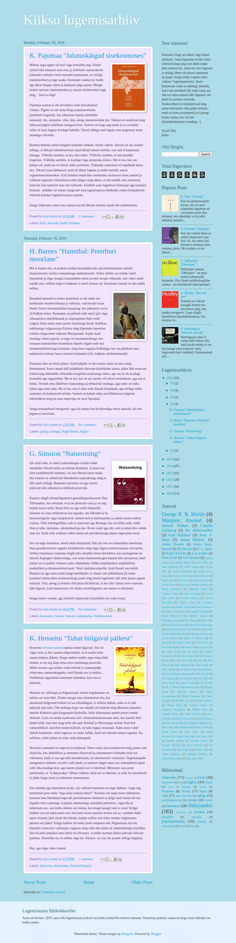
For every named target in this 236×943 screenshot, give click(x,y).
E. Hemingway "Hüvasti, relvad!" (192, 330)
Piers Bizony (172, 722)
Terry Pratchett (195, 745)
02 (172, 404)
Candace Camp (170, 593)
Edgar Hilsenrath (171, 615)
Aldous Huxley (183, 562)
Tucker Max (202, 749)
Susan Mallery (192, 540)
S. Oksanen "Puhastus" (195, 229)
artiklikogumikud (172, 800)
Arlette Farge (168, 584)
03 (172, 397)
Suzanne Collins (199, 740)
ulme (183, 826)
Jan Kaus (193, 651)
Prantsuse (168, 791)
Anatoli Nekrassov (182, 571)
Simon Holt (206, 736)
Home (88, 882)
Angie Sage (168, 580)
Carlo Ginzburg (192, 593)
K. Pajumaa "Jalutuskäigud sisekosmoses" (88, 55)
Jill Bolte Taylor (186, 656)
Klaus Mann (168, 682)
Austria (189, 777)
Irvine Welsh (168, 647)
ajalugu (44, 431)
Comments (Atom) (53, 892)
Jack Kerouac (186, 647)
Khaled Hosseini (80, 866)
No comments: (87, 424)
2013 (170, 473)
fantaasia (173, 806)
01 (172, 450)
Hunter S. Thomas (193, 638)
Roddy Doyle (202, 727)
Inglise (84, 431)
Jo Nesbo (171, 660)
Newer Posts (35, 882)
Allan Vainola (191, 566)
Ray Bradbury (191, 722)
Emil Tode (207, 620)
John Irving (202, 665)
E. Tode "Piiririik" (192, 196)
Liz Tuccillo (206, 682)
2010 (170, 493)
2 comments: (87, 216)
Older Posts (142, 882)
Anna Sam (183, 580)
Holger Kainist (170, 638)
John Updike (168, 669)
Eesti (43, 223)
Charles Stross (187, 602)
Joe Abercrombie (198, 530)
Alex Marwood (170, 566)
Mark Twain (169, 557)
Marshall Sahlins (187, 691)
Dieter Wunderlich (175, 611)
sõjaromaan (168, 826)
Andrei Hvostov (173, 544)
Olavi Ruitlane (193, 713)
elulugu (55, 431)
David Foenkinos (203, 607)
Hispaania (167, 782)
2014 (170, 466)
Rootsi (186, 791)
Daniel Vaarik (183, 607)
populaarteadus (173, 821)
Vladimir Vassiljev (197, 754)
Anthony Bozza (201, 580)
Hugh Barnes (70, 431)
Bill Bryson (184, 549)
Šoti (192, 826)
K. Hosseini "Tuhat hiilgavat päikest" (81, 638)
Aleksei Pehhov (175, 525)
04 (172, 390)
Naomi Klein (174, 705)
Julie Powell (201, 673)
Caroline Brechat (190, 598)
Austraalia (46, 616)
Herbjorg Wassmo (199, 633)
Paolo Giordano (184, 718)
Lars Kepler (199, 553)
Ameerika (45, 866)
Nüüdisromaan (103, 616)
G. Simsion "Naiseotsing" (65, 453)
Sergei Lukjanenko (186, 736)
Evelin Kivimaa (173, 629)
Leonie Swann (187, 682)
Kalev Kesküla (176, 553)
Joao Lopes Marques (192, 660)
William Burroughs (171, 758)
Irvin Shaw (202, 642)
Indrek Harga (184, 642)
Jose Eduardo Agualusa (178, 673)
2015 (170, 459)
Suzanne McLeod (171, 745)
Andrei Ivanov (180, 575)
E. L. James (205, 549)
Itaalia (208, 782)
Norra (203, 786)
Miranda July (182, 700)
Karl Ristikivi (179, 535)
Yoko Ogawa (192, 758)
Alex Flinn (202, 562)
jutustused (181, 812)
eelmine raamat (52, 647)
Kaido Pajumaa (70, 223)
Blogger (156, 934)
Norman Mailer (170, 713)
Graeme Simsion (64, 616)
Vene (165, 795)
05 (172, 383)
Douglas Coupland (199, 611)
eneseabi (53, 223)
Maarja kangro (192, 687)
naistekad (167, 817)
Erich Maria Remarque (200, 624)
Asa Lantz (185, 584)
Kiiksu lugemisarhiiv (82, 19)
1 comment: (86, 859)
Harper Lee (180, 633)
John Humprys (182, 665)
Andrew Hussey (200, 575)
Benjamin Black (198, 589)
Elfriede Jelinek (198, 615)
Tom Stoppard (184, 749)
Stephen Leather (175, 740)
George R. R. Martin (183, 514)
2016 (170, 378)
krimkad (199, 812)
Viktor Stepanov (171, 754)
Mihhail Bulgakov (191, 696)
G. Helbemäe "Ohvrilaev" (189, 263)
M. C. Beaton (173, 687)
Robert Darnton (181, 727)
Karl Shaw (203, 678)
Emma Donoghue (175, 624)
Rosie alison (191, 731)
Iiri (180, 782)
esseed (208, 800)
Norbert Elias (199, 709)
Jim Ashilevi (205, 656)
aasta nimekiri (183, 795)
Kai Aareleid (186, 678)
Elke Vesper (190, 620)
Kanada (186, 786)
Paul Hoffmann (204, 718)
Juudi (171, 786)
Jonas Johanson (204, 669)
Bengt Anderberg (171, 589)
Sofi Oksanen (191, 557)
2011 (170, 486)
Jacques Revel (205, 647)
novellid (196, 817)
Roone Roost (169, 731)
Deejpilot (127, 934)
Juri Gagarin (168, 678)
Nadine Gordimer (203, 700)
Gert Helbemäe (193, 629)
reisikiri (202, 821)
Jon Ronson (186, 669)
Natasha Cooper (198, 705)
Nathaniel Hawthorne (173, 709)
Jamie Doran (174, 651)
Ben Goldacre (202, 584)
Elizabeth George (171, 620)
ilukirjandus (84, 616)
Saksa (203, 791)
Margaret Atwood (181, 520)
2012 (170, 479)
